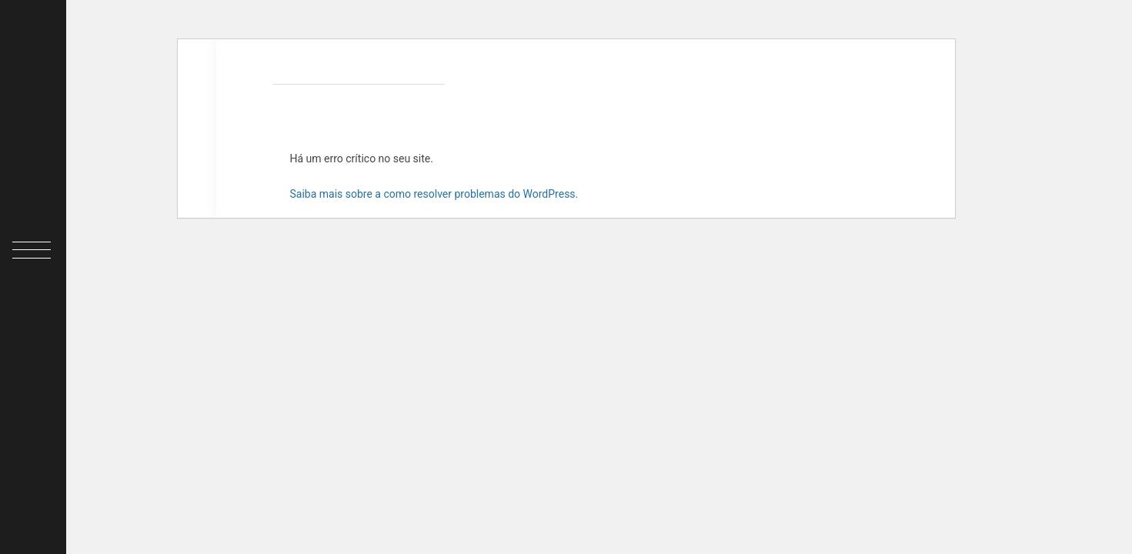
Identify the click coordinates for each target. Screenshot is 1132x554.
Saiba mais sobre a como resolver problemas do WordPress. (434, 194)
